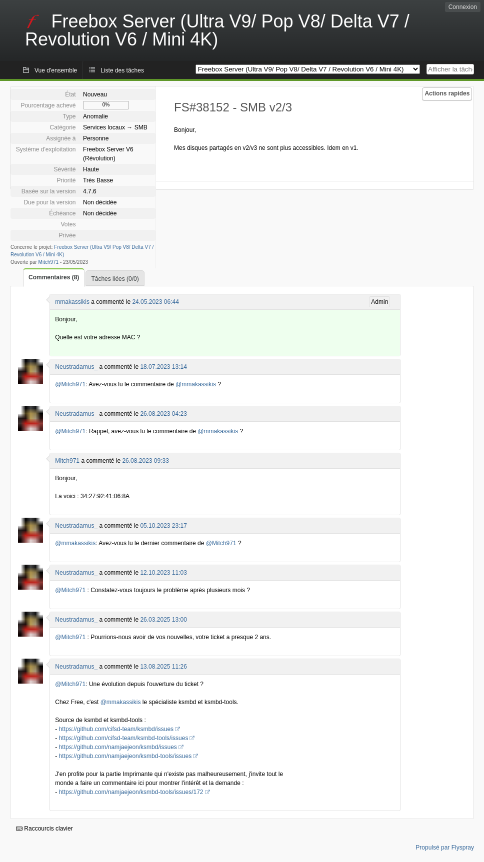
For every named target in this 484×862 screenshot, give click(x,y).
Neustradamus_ (76, 366)
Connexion (462, 6)
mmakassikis (72, 301)
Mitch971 (48, 262)
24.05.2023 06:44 (155, 301)
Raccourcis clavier (44, 828)
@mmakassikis (196, 384)
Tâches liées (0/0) (114, 278)
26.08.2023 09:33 (145, 460)
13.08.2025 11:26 (163, 666)
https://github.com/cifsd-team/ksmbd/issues (116, 729)
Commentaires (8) (53, 277)
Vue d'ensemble (55, 70)
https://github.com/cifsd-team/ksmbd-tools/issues (123, 738)
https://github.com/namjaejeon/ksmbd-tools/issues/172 (131, 792)
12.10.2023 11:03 (163, 572)
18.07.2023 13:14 (163, 366)
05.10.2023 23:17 (163, 525)
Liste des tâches (122, 70)
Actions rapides (447, 93)
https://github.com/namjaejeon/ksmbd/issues (118, 747)
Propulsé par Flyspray (445, 847)
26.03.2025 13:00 (163, 619)
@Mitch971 (70, 384)
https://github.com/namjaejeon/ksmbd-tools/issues (125, 756)
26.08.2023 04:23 (163, 413)
